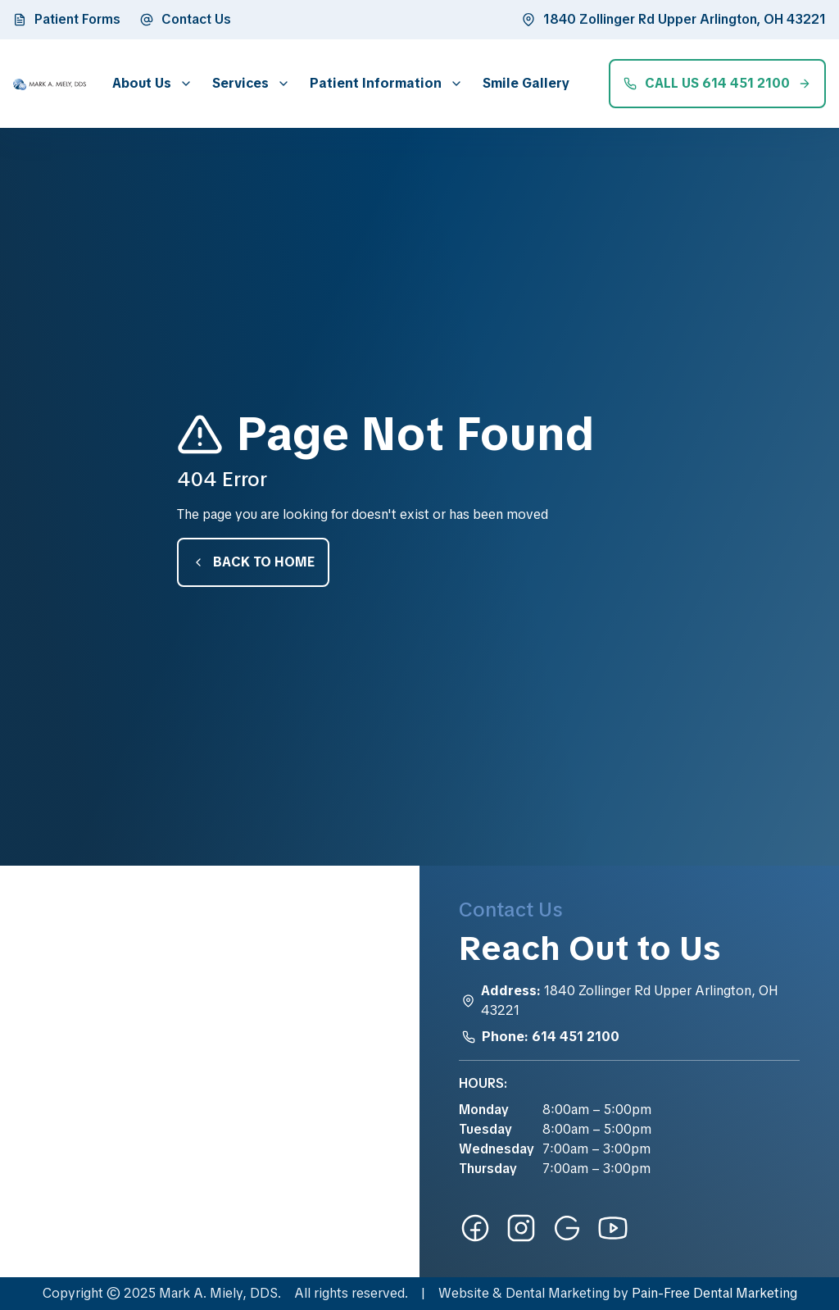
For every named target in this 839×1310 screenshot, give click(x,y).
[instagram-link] (521, 1228)
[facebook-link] (475, 1228)
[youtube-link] (612, 1228)
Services (240, 83)
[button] (149, 83)
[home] (49, 83)
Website (463, 1293)
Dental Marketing (558, 1293)
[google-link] (567, 1228)
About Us (141, 83)
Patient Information (376, 83)
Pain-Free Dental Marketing (714, 1293)
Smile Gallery (526, 83)
